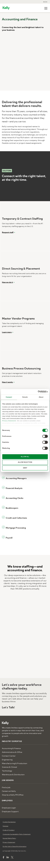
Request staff (7, 232)
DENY (25, 468)
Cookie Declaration (9, 822)
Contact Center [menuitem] (9, 756)
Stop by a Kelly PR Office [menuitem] (13, 795)
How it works (7, 382)
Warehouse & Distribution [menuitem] (13, 774)
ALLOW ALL (25, 457)
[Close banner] (47, 391)
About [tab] (41, 397)
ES (46, 2)
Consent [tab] (9, 397)
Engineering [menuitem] (7, 760)
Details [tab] (25, 397)
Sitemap (5, 826)
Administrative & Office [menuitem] (12, 752)
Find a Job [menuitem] (6, 787)
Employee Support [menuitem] (10, 811)
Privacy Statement (9, 421)
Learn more (7, 332)
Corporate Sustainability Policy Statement (17, 834)
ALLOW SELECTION (25, 462)
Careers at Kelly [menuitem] (9, 791)
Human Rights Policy (9, 838)
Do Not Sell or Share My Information (14, 846)
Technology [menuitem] (7, 771)
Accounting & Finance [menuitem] (11, 748)
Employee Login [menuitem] (9, 808)
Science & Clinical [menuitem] (9, 767)
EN (44, 2)
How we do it (7, 282)
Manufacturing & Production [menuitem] (14, 763)
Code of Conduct (8, 830)
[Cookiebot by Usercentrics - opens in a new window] (37, 391)
